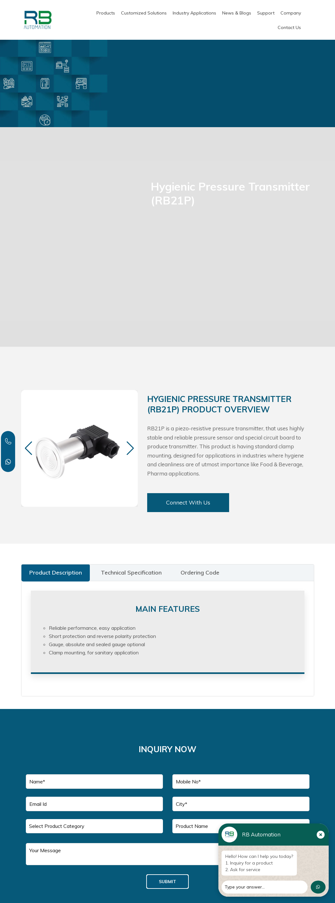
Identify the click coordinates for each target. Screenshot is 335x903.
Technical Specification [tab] (131, 572)
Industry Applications (194, 13)
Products (105, 13)
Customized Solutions (144, 13)
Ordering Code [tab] (200, 572)
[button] (130, 448)
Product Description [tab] (55, 572)
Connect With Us (188, 502)
